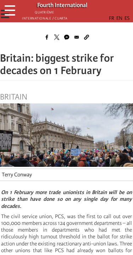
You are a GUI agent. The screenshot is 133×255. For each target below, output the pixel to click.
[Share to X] (56, 37)
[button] (86, 37)
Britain (13, 97)
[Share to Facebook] (46, 37)
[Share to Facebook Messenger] (66, 37)
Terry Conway (17, 174)
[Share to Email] (76, 37)
